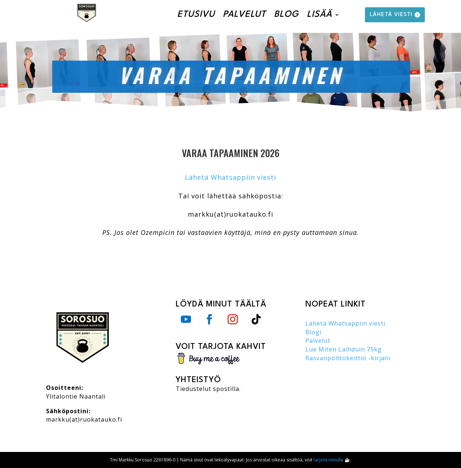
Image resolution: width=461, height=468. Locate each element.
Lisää (319, 14)
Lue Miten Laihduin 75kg (343, 349)
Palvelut (244, 14)
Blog (286, 14)
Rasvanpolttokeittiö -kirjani (347, 358)
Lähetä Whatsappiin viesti (230, 177)
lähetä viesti (391, 15)
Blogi (313, 332)
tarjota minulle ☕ (331, 460)
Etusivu (196, 14)
